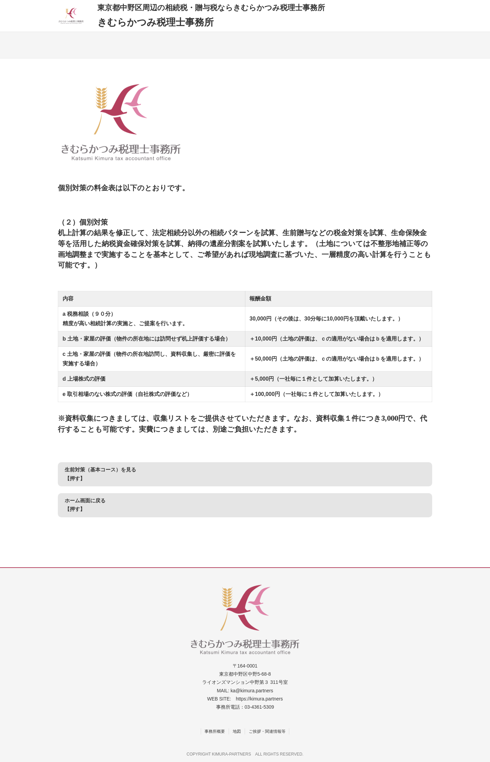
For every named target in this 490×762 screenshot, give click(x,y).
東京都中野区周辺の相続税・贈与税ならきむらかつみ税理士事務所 (211, 7)
